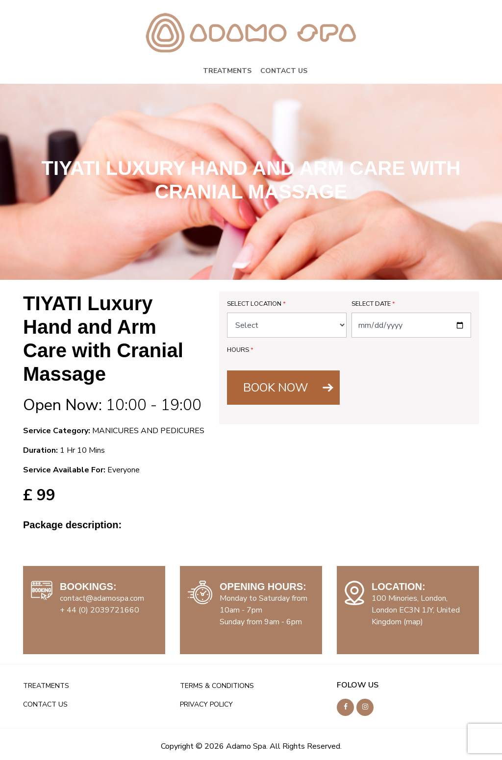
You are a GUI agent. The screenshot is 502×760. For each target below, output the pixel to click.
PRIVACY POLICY (206, 704)
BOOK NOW (275, 387)
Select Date (373, 303)
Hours (240, 349)
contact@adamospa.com (102, 598)
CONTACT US (283, 70)
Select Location (256, 303)
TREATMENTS (227, 70)
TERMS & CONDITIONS (217, 685)
